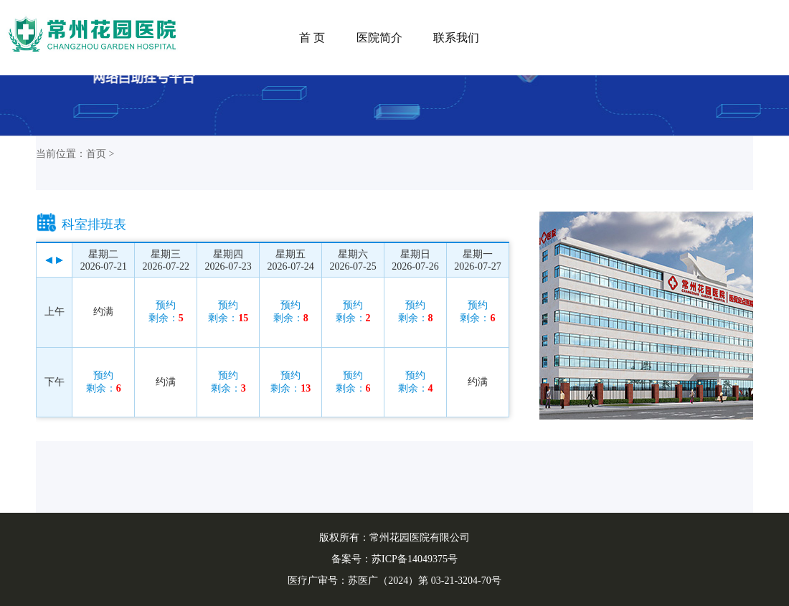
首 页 (312, 38)
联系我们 (456, 38)
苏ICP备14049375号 (415, 559)
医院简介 (379, 38)
